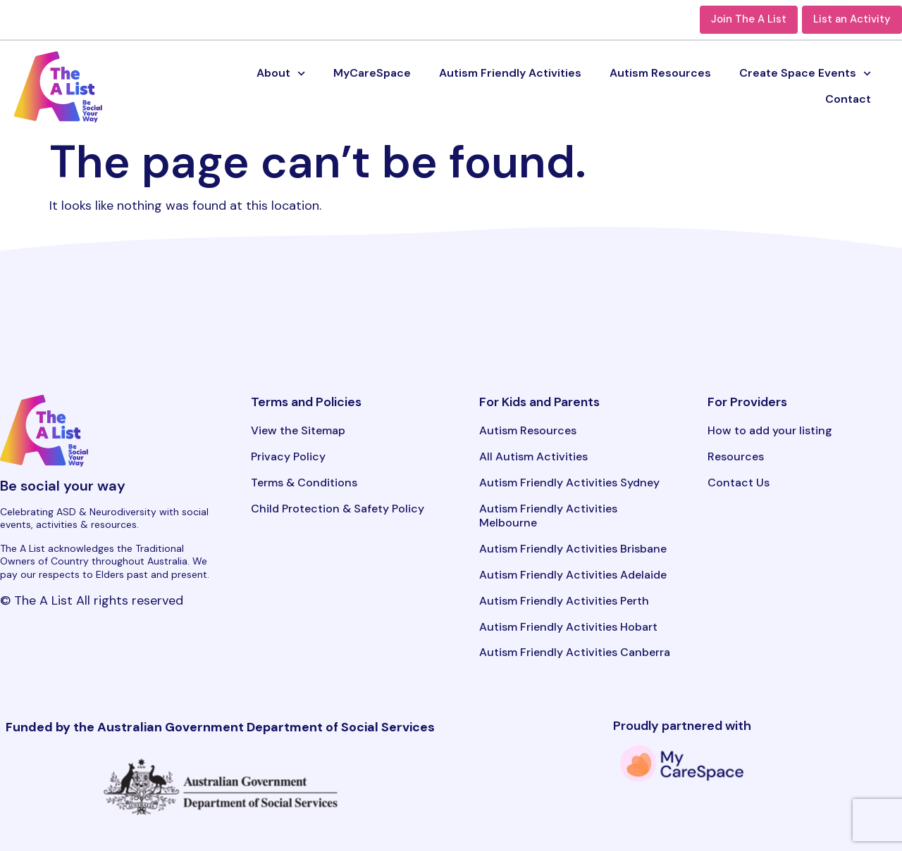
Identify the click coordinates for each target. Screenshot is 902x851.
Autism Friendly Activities (510, 72)
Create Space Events (805, 73)
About (281, 73)
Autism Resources (660, 72)
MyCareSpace (372, 72)
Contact (848, 99)
